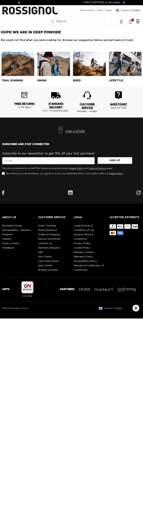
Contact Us (45, 243)
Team (100, 10)
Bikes (77, 80)
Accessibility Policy (85, 261)
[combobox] (77, 21)
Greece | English (113, 308)
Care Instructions (48, 261)
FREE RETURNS (24, 104)
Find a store (87, 10)
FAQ (40, 252)
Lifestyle (116, 80)
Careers (7, 239)
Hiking (42, 80)
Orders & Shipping (49, 234)
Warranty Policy (83, 257)
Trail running (12, 80)
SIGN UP (114, 160)
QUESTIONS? (118, 104)
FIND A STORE (75, 131)
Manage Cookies (84, 252)
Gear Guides (45, 265)
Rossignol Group (12, 226)
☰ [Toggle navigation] (138, 21)
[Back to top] (136, 308)
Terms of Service (97, 168)
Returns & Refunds (49, 239)
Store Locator (10, 243)
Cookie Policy (82, 248)
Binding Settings (48, 270)
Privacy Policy (76, 168)
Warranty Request (49, 248)
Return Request (47, 230)
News (109, 10)
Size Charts (45, 257)
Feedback (8, 248)
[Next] (124, 2)
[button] (121, 21)
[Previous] (19, 2)
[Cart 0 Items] (132, 21)
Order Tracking (47, 226)
